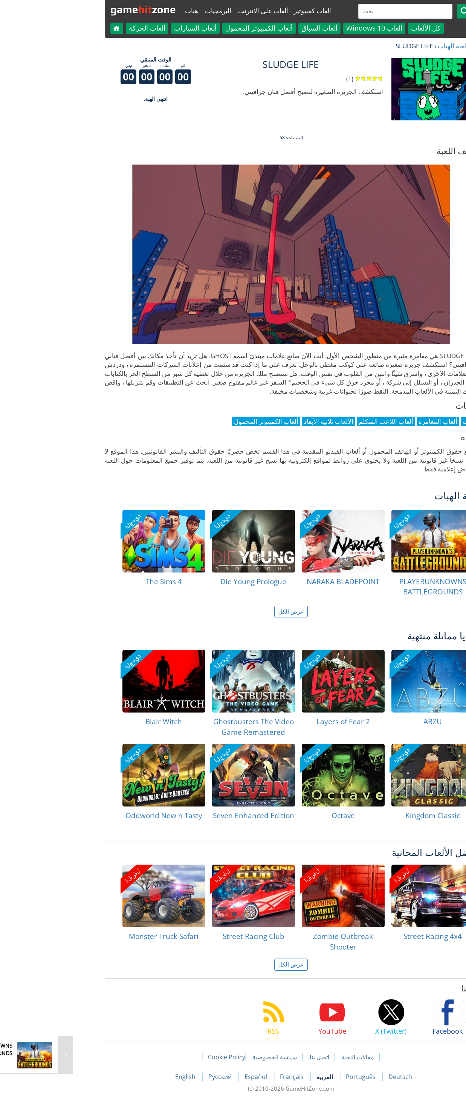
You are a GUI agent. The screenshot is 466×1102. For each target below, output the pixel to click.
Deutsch (342, 1077)
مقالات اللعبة (300, 1057)
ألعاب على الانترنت (205, 10)
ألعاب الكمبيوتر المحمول (201, 27)
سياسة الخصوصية (216, 1057)
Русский (162, 1077)
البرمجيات (160, 10)
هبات (133, 10)
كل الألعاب (368, 27)
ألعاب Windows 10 (316, 27)
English (128, 1077)
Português (303, 1077)
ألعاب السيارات (137, 27)
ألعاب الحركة (89, 27)
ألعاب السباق (261, 27)
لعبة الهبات (394, 46)
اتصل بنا (261, 1057)
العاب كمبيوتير (254, 10)
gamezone (85, 9)
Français (234, 1077)
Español (198, 1077)
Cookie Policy (168, 1057)
